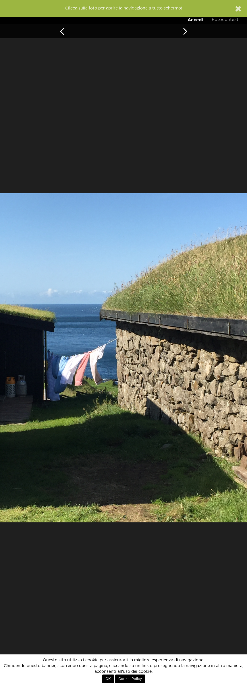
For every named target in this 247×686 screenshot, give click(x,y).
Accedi (195, 19)
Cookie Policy (130, 679)
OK (108, 679)
